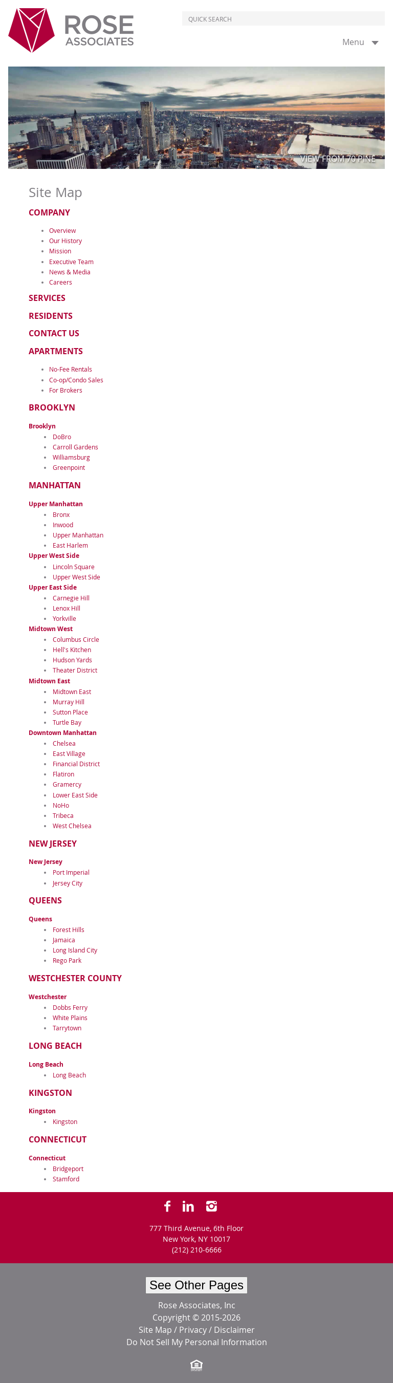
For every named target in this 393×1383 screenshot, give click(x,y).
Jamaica (64, 940)
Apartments (56, 351)
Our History (65, 240)
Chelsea (64, 743)
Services (47, 298)
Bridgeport (68, 1168)
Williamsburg (71, 457)
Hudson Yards (72, 660)
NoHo (61, 805)
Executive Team (71, 261)
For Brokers (65, 390)
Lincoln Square (74, 567)
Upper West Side (54, 555)
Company (49, 212)
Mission (60, 251)
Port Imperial (71, 872)
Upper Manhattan (56, 504)
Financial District (76, 764)
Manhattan (55, 485)
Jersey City (67, 883)
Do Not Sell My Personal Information (196, 1342)
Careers (60, 282)
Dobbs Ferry (70, 1007)
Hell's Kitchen (72, 649)
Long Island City (75, 950)
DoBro (62, 437)
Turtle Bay (67, 722)
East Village (69, 753)
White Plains (70, 1017)
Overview (62, 230)
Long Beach (55, 1045)
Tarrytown (67, 1028)
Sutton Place (70, 712)
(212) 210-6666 (197, 1250)
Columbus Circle (76, 639)
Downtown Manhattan (63, 732)
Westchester (48, 996)
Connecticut (57, 1139)
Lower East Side (75, 795)
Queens (45, 900)
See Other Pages (196, 1285)
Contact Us (54, 333)
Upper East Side (53, 587)
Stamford (66, 1179)
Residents (51, 315)
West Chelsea (72, 826)
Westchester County (75, 978)
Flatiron (63, 774)
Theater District (75, 670)
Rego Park (67, 960)
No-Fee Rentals (70, 369)
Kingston (50, 1092)
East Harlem (70, 545)
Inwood (63, 525)
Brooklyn (52, 407)
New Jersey (53, 843)
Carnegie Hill (71, 598)
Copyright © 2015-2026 (196, 1317)
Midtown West (51, 628)
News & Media (70, 272)
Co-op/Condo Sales (76, 380)
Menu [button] (353, 42)
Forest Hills (68, 929)
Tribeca (63, 815)
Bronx (61, 514)
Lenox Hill (66, 608)
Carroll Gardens (75, 447)
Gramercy (67, 784)
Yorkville (64, 618)
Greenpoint (69, 467)
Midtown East (49, 681)
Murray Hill (68, 702)
